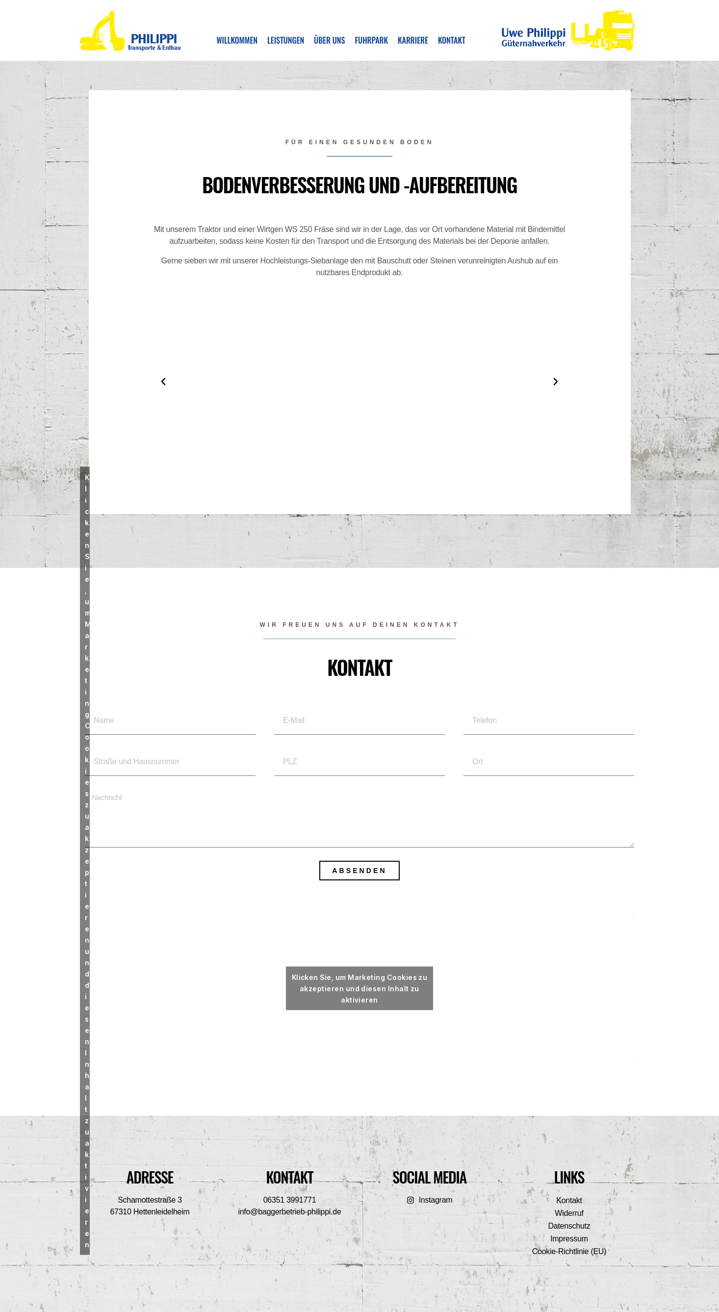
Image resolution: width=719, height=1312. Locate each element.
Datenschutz (569, 1226)
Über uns (329, 40)
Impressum (569, 1239)
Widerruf (569, 1213)
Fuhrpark (371, 40)
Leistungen (285, 40)
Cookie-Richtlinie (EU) (569, 1251)
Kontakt (451, 40)
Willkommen (236, 40)
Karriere (413, 40)
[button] (163, 381)
